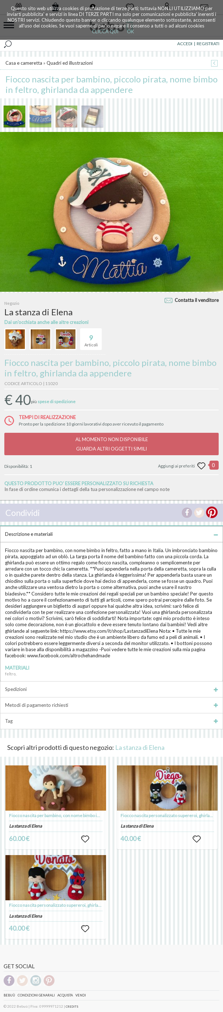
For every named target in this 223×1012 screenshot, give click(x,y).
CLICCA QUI (105, 31)
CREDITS (72, 1006)
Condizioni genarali (36, 995)
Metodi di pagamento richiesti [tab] (111, 705)
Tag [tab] (111, 721)
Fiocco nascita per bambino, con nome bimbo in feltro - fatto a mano (73, 815)
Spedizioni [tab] (111, 689)
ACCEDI (184, 43)
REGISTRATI (208, 43)
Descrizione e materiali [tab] (111, 534)
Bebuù (9, 995)
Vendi (80, 995)
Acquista (65, 995)
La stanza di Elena (140, 747)
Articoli (91, 337)
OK (130, 31)
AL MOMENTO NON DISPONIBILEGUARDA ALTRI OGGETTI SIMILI (111, 444)
